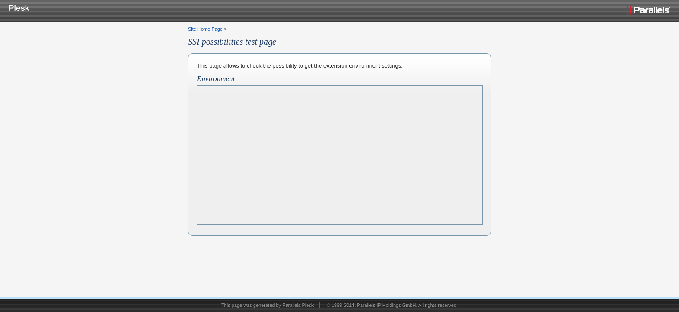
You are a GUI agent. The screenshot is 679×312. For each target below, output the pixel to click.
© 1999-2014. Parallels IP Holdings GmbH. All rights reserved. (392, 305)
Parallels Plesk (298, 305)
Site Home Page (205, 29)
